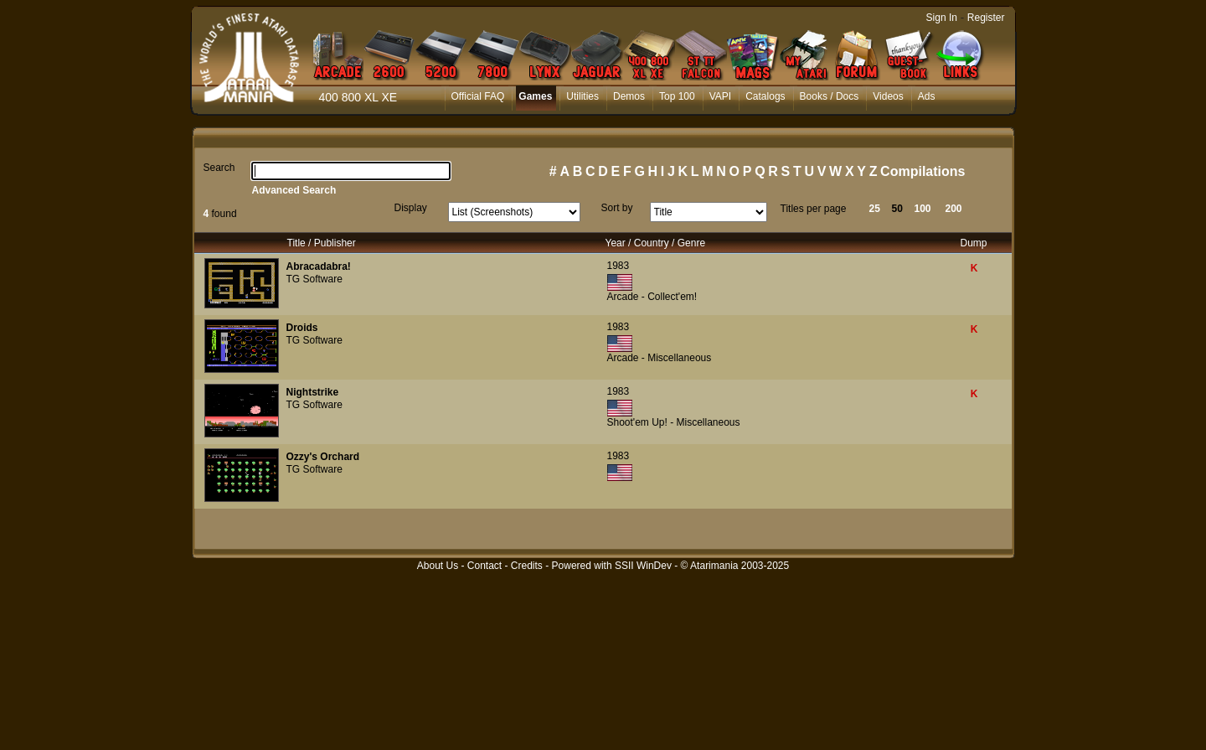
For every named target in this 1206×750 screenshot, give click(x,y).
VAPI (720, 96)
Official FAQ (478, 96)
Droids (302, 328)
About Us (437, 566)
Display (410, 208)
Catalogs (765, 96)
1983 (618, 266)
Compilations (922, 171)
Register (986, 17)
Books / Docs (829, 96)
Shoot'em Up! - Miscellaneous (673, 422)
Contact (484, 566)
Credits (527, 566)
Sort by (617, 208)
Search (219, 167)
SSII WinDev (643, 566)
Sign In (941, 17)
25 (874, 209)
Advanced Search (294, 190)
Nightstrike (312, 392)
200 (954, 209)
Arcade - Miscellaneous (659, 358)
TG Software (314, 279)
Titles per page (814, 209)
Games (535, 96)
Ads (926, 96)
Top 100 (677, 96)
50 (897, 209)
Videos (888, 96)
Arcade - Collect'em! (652, 297)
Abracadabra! (318, 266)
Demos (629, 96)
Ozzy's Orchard (323, 457)
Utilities (582, 96)
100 (923, 209)
